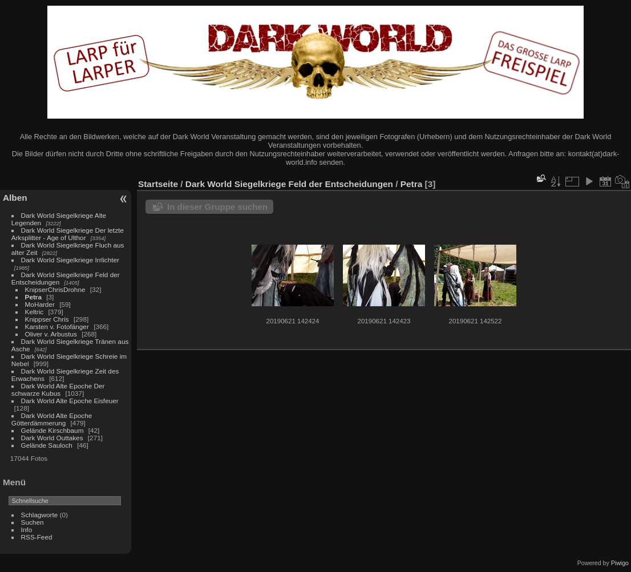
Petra (33, 297)
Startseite (158, 184)
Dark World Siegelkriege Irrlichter (70, 259)
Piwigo (620, 562)
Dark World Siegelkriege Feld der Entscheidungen (289, 184)
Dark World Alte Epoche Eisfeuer (70, 400)
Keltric (34, 311)
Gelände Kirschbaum (52, 430)
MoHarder (40, 304)
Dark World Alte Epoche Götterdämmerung (51, 419)
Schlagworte (39, 514)
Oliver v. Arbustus (51, 334)
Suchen (32, 522)
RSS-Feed (36, 537)
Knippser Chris (47, 319)
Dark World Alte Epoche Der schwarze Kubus (58, 389)
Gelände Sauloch (46, 445)
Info (27, 529)
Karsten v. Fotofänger (57, 326)
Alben (15, 197)
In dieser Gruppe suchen (217, 207)
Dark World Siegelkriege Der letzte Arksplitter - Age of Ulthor (67, 233)
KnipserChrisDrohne (55, 289)
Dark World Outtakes (52, 437)
